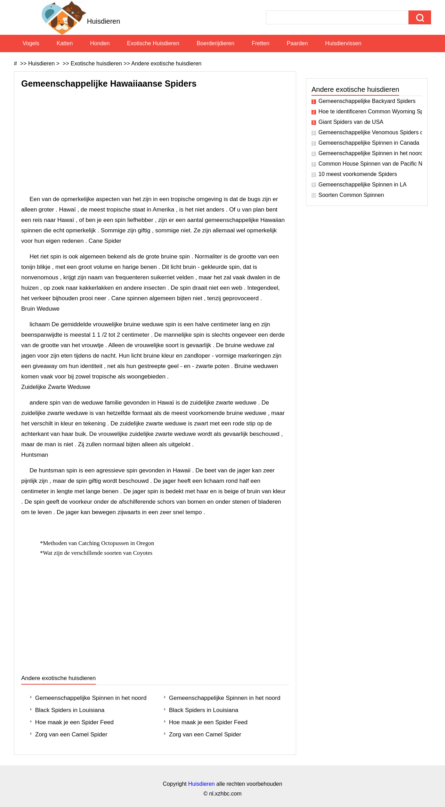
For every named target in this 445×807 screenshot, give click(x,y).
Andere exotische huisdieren (166, 63)
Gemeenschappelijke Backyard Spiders (366, 101)
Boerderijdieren (216, 43)
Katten (65, 43)
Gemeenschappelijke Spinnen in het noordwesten (90, 698)
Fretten (260, 43)
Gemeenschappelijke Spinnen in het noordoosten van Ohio (370, 153)
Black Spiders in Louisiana (69, 710)
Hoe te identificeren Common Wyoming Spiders (370, 111)
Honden (100, 43)
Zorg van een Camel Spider (71, 734)
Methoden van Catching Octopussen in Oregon (99, 543)
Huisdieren (41, 63)
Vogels (31, 43)
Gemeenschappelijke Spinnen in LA (362, 184)
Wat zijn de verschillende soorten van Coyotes (98, 553)
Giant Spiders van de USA (350, 122)
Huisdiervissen (343, 43)
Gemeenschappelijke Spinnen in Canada (368, 143)
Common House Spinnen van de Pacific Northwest (370, 164)
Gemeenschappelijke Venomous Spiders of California (370, 132)
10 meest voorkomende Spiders (357, 174)
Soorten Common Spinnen (351, 195)
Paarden (297, 43)
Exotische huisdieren (153, 43)
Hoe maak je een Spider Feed (74, 722)
